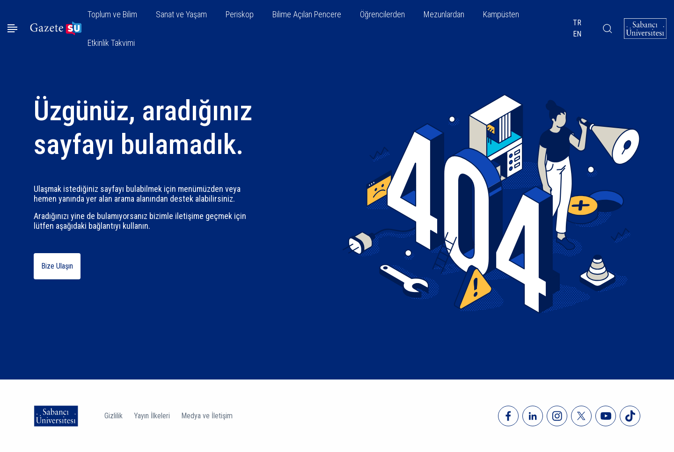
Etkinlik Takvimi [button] (111, 43)
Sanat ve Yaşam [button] (181, 14)
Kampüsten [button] (501, 14)
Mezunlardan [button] (444, 14)
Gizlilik (113, 415)
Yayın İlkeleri (152, 415)
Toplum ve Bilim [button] (112, 14)
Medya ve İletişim (207, 415)
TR (577, 22)
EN (577, 33)
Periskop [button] (240, 14)
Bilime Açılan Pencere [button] (306, 14)
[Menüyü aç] (12, 28)
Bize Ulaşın (57, 266)
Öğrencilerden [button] (382, 14)
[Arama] (607, 28)
